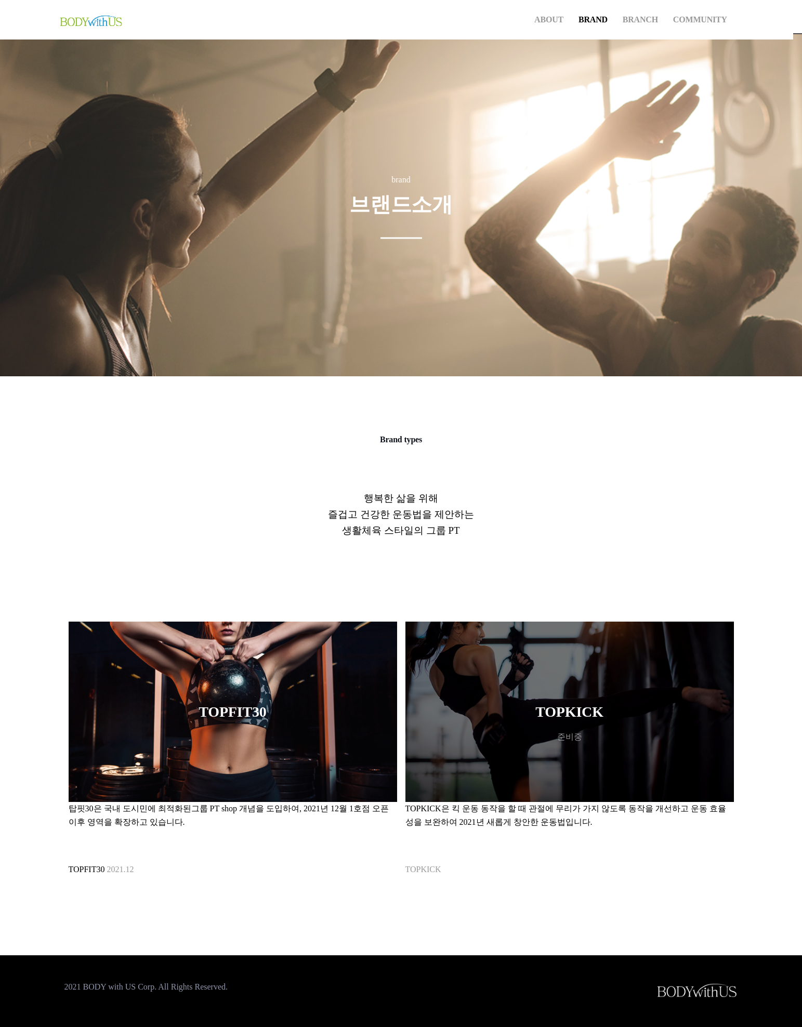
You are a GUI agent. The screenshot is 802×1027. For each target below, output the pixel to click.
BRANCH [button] (640, 19)
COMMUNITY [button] (700, 19)
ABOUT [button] (548, 19)
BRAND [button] (593, 19)
